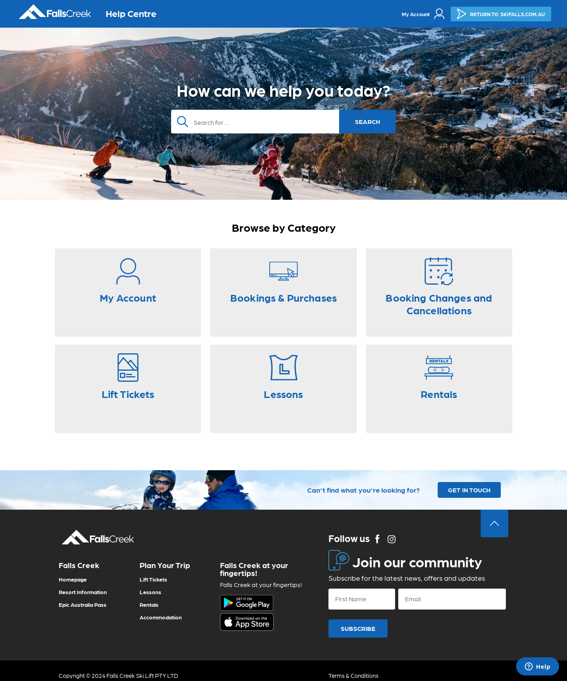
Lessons (150, 592)
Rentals (149, 604)
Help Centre (131, 13)
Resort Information (83, 592)
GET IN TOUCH (469, 489)
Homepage (73, 579)
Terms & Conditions (353, 675)
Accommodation (161, 617)
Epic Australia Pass (82, 604)
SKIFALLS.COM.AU (501, 14)
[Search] (283, 121)
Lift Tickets (153, 579)
